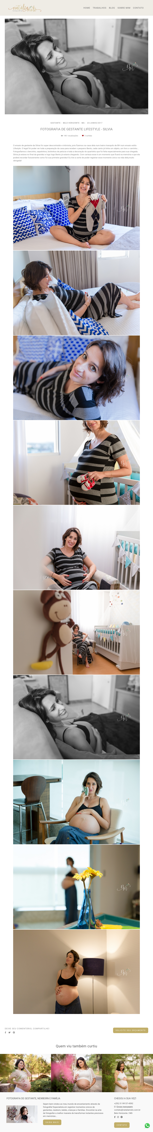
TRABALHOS (99, 8)
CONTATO (138, 8)
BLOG (112, 8)
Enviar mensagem (125, 1107)
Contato (122, 1125)
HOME (86, 8)
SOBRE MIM (123, 8)
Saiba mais (52, 1122)
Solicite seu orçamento (131, 1030)
